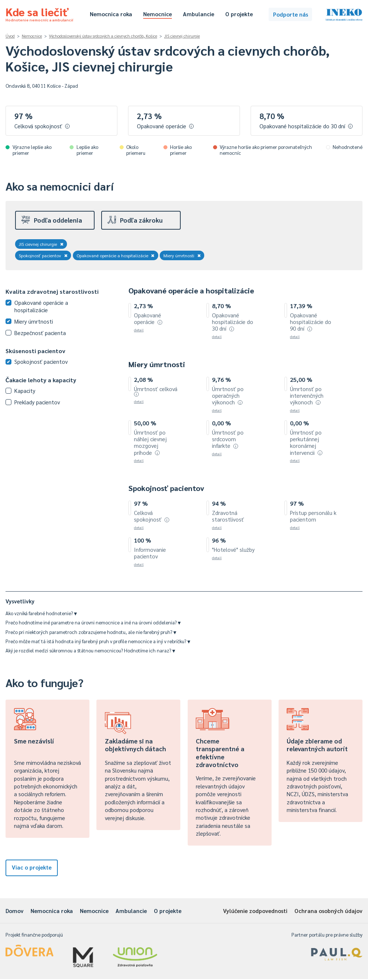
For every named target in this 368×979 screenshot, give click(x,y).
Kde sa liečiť (39, 13)
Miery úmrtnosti (182, 255)
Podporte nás (290, 14)
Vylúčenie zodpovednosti (255, 910)
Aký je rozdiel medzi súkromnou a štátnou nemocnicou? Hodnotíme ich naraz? (90, 650)
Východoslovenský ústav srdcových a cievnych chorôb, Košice (103, 36)
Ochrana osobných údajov (328, 910)
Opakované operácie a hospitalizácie (116, 255)
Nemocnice (157, 13)
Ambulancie (198, 13)
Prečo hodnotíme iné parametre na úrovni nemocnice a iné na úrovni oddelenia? (93, 622)
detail (139, 329)
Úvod (10, 36)
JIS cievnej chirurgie (182, 36)
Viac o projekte (32, 867)
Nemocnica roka (111, 13)
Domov (15, 910)
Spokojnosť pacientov (43, 255)
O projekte (239, 13)
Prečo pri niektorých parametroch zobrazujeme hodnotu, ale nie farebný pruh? (91, 632)
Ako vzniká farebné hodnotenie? (41, 613)
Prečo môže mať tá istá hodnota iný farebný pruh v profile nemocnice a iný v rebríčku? (98, 641)
